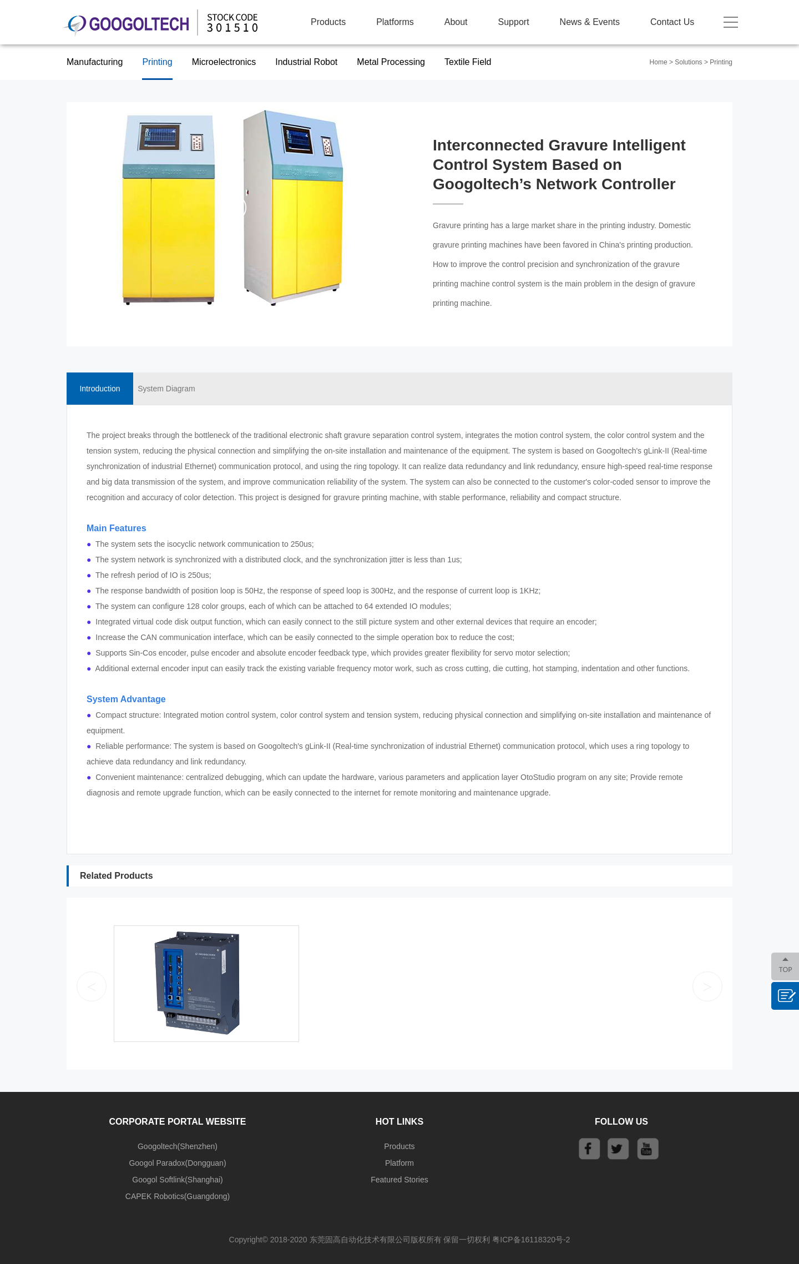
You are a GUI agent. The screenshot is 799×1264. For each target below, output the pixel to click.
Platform (399, 1163)
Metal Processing (391, 62)
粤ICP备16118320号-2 (531, 1239)
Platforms (395, 22)
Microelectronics (224, 62)
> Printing (718, 62)
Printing (157, 62)
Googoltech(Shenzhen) (178, 1146)
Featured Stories (399, 1179)
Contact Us (672, 22)
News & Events (590, 22)
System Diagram (166, 388)
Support (513, 22)
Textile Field (467, 62)
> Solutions (685, 62)
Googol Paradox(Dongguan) (177, 1163)
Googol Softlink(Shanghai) (177, 1179)
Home (658, 62)
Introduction (99, 388)
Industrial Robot (306, 62)
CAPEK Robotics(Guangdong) (177, 1196)
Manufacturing (95, 62)
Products (328, 22)
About (456, 22)
